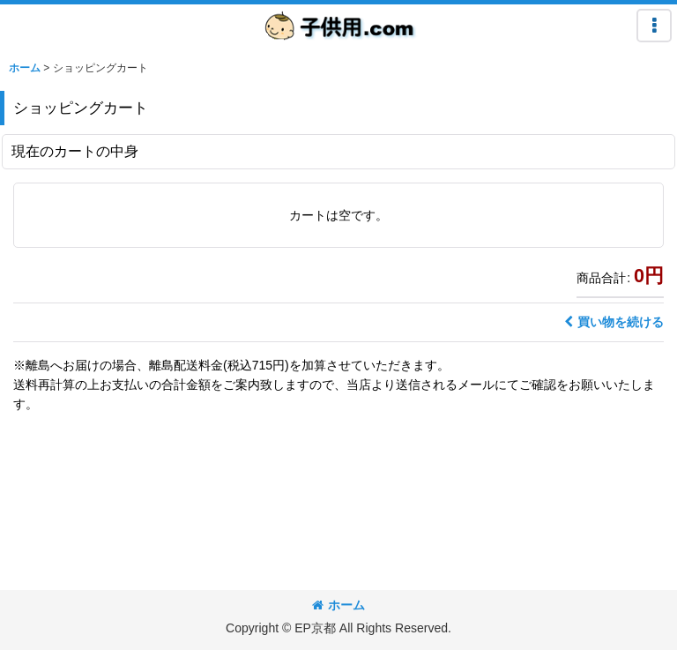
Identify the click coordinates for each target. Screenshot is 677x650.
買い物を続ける (614, 322)
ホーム (338, 605)
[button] (654, 25)
